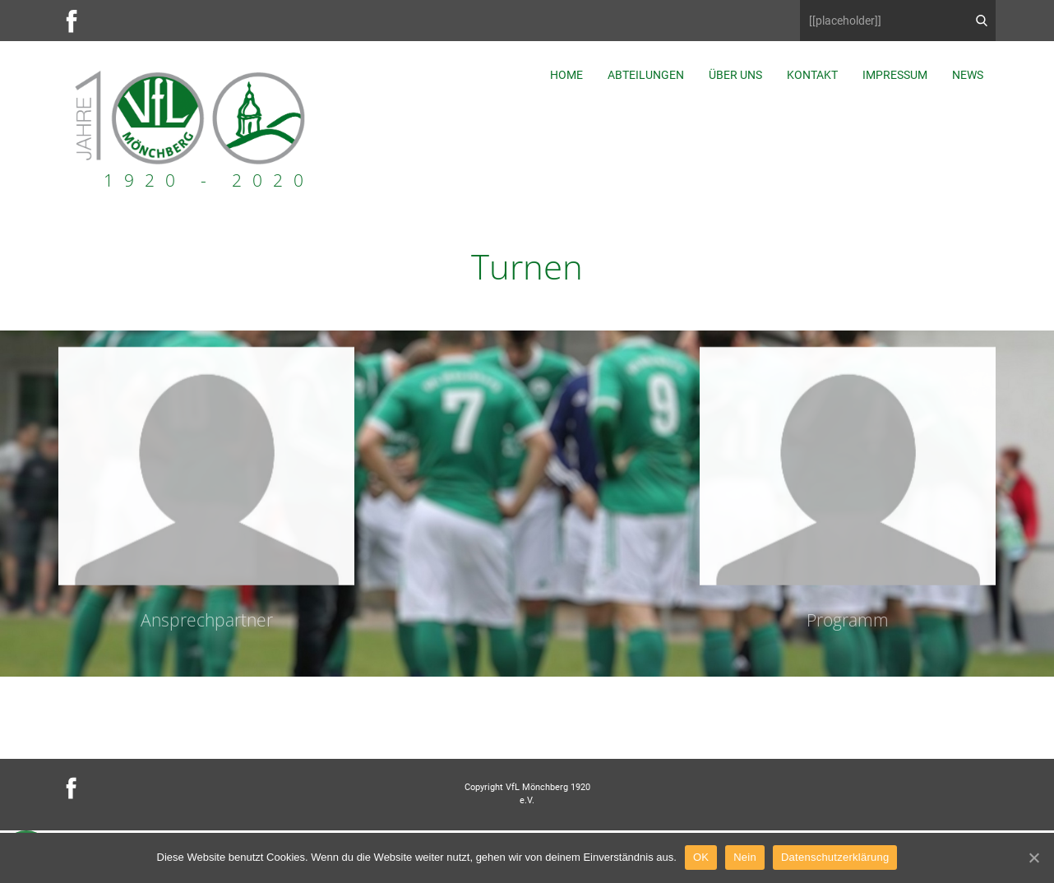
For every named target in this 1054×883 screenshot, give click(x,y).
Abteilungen (646, 74)
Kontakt (812, 74)
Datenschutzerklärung (835, 857)
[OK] (1033, 857)
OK (701, 857)
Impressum (894, 74)
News (967, 74)
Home (566, 74)
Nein (744, 857)
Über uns (735, 74)
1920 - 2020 (209, 180)
